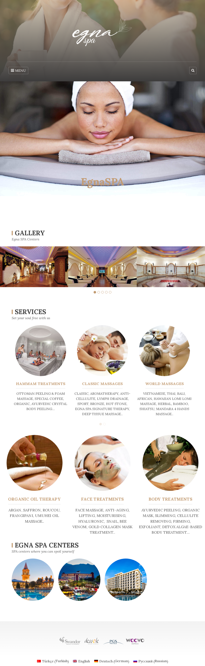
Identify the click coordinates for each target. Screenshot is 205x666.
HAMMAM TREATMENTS (40, 383)
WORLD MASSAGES (164, 383)
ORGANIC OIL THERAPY (36, 499)
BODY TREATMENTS (169, 499)
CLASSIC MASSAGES (102, 383)
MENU (18, 70)
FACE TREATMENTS (102, 499)
